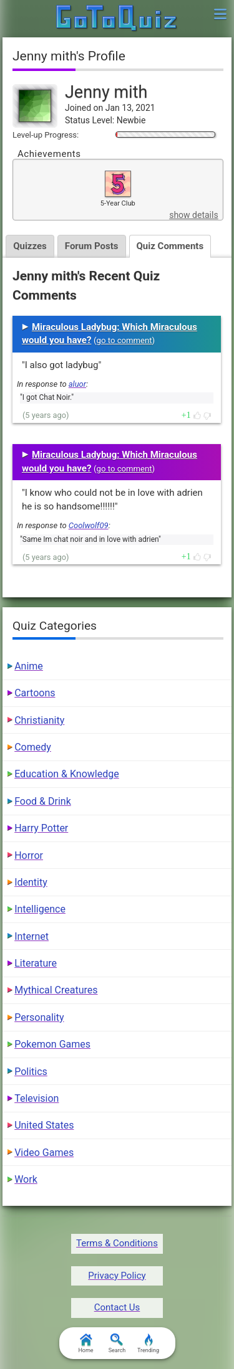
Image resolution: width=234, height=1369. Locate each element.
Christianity (39, 720)
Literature (35, 963)
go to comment (124, 340)
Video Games (44, 1152)
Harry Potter (41, 828)
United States (44, 1125)
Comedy (32, 747)
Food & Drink (42, 801)
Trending (148, 1343)
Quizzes (30, 246)
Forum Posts (92, 246)
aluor (77, 384)
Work (25, 1179)
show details (193, 215)
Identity (30, 882)
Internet (31, 936)
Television (36, 1098)
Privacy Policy (116, 1275)
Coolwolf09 (89, 525)
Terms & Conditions (117, 1243)
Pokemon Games (52, 1044)
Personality (39, 1017)
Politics (30, 1072)
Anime (28, 666)
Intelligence (40, 909)
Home (85, 1343)
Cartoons (34, 693)
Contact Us (117, 1307)
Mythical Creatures (55, 990)
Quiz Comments (170, 246)
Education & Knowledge (66, 774)
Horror (28, 855)
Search (117, 1343)
